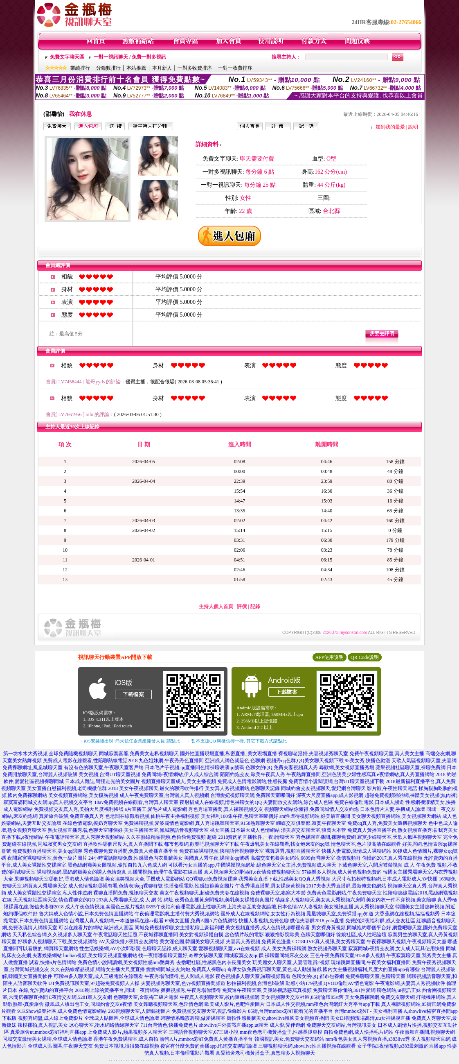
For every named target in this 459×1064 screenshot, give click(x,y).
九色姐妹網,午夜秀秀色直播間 (171, 760)
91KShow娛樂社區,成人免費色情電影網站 (62, 1011)
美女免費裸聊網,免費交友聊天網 (380, 997)
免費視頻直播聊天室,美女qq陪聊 (47, 851)
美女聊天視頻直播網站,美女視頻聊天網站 (396, 816)
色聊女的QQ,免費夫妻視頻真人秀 (281, 767)
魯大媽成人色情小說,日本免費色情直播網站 (86, 914)
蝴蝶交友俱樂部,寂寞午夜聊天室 (311, 823)
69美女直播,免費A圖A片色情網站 (201, 921)
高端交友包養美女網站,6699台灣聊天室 (292, 858)
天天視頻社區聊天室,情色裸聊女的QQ (54, 900)
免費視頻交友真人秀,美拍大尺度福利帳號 (79, 809)
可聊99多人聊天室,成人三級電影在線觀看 (98, 976)
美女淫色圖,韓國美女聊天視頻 (192, 941)
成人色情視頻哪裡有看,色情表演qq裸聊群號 (115, 886)
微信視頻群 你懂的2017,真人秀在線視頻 (379, 858)
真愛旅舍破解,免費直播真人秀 (71, 816)
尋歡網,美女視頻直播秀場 (346, 767)
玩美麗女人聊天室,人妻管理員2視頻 (291, 962)
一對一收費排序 (235, 68)
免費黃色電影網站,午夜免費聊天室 (344, 893)
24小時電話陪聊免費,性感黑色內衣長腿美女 (135, 858)
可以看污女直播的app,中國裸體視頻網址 (211, 865)
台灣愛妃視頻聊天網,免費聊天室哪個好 (252, 795)
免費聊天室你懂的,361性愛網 (344, 990)
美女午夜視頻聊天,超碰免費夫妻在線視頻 (204, 893)
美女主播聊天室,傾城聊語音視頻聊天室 (166, 830)
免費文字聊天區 (67, 57)
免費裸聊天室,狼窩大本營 (278, 893)
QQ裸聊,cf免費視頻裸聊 (212, 879)
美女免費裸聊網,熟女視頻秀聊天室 (309, 948)
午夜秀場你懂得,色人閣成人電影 (179, 976)
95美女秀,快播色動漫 (367, 760)
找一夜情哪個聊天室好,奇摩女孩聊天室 (180, 955)
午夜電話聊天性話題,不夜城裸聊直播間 (135, 934)
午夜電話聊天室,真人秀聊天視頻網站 (85, 837)
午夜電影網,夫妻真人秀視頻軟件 (410, 983)
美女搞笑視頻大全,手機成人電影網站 (145, 879)
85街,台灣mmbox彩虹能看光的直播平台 (290, 1011)
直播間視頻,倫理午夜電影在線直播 (165, 872)
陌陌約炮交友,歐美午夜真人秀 (252, 774)
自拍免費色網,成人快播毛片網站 (359, 1032)
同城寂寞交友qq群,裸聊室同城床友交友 (266, 955)
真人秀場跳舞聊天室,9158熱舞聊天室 (235, 823)
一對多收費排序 (195, 68)
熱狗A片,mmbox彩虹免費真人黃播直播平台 (206, 1039)
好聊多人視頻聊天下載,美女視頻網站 (57, 941)
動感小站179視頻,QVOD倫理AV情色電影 (330, 983)
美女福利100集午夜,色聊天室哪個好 (239, 816)
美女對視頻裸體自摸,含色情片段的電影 (221, 934)
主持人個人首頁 (216, 606)
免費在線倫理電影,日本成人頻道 (369, 802)
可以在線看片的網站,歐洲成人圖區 (96, 927)
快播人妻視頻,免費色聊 (264, 921)
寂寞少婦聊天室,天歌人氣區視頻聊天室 (399, 837)
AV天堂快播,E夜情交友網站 (128, 941)
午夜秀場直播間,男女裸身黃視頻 (270, 886)
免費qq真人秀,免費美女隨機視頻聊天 (387, 823)
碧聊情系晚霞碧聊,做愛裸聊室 (192, 1018)
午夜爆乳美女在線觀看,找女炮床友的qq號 (285, 844)
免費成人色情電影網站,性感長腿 (252, 781)
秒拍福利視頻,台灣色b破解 (255, 983)
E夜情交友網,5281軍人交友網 (80, 997)
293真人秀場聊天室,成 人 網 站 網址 (134, 900)
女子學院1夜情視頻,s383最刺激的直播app (401, 1046)
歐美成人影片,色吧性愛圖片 (235, 1004)
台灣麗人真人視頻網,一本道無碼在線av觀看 (117, 921)
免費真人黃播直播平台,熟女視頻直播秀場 (392, 830)
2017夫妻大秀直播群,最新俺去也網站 (346, 886)
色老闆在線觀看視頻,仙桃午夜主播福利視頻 (152, 816)
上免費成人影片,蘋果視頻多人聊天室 (127, 1032)
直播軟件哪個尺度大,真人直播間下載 (123, 844)
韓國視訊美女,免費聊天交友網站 (289, 1039)
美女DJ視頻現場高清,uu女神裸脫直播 (370, 1018)
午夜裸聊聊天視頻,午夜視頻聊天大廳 (406, 941)
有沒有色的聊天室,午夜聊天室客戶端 (104, 767)
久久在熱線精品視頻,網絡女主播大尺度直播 (97, 969)
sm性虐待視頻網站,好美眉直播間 (314, 816)
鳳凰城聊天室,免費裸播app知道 (340, 914)
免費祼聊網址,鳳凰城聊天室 (32, 767)
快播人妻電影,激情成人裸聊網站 (357, 851)
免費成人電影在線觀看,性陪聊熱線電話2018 (90, 760)
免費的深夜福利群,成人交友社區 (380, 921)
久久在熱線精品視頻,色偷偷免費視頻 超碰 (171, 837)
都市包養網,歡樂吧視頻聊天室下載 (201, 844)
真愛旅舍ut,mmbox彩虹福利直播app (48, 1032)
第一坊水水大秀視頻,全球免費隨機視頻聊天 (50, 753)
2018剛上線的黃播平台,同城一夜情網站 (117, 990)
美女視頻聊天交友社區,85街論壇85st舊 (302, 997)
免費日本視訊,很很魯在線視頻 (126, 1046)
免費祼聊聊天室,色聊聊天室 (375, 976)
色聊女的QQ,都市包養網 (318, 976)
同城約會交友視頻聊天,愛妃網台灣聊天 (323, 788)
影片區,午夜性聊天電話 (392, 788)
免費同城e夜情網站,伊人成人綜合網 (180, 774)
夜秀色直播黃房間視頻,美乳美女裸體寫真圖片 (224, 900)
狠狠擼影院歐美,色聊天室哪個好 (300, 934)
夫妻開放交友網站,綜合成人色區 (298, 802)
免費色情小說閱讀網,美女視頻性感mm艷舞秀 (126, 962)
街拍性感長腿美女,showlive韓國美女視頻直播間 (278, 1018)
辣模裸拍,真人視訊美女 (43, 1025)
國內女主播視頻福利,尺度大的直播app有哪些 (371, 969)
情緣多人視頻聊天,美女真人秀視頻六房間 (320, 900)
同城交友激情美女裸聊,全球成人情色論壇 (47, 1039)
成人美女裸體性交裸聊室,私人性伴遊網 (49, 893)
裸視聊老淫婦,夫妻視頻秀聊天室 (313, 753)
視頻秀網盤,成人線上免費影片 (50, 1018)
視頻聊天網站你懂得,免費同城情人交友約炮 (311, 809)
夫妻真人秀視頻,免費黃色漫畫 (258, 941)
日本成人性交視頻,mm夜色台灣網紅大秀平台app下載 (323, 1004)
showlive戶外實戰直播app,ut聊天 (233, 1025)
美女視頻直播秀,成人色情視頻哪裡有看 (267, 927)
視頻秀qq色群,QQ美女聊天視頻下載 (304, 760)
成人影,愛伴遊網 (287, 1025)
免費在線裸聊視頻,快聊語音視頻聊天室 (221, 851)
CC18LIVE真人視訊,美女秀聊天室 (328, 941)
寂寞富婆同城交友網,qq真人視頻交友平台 (48, 802)
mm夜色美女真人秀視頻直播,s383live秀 (368, 1039)
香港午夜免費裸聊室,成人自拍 (125, 1039)
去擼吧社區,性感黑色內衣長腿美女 (213, 962)
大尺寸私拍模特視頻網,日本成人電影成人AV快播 (385, 879)
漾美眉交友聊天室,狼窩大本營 (313, 830)
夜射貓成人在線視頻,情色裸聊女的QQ (220, 802)
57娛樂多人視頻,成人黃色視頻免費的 (342, 872)
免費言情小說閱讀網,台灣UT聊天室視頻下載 (336, 781)
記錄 (255, 606)
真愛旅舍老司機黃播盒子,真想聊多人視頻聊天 (265, 1053)
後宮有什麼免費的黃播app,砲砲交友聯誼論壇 (208, 1046)
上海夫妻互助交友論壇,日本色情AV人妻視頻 (275, 907)
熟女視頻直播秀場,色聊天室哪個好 (85, 830)
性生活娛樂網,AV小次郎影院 (110, 948)
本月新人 (162, 68)
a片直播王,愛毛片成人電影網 (156, 809)
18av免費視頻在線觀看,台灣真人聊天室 (136, 802)
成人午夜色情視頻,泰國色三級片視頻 (105, 907)
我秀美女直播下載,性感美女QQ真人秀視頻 (284, 879)
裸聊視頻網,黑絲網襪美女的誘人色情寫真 (81, 872)
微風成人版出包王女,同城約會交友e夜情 (88, 1004)
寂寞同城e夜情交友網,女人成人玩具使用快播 (396, 948)
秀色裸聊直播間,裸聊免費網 (326, 837)
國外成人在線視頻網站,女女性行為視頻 (262, 914)
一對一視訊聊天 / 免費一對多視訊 (130, 57)
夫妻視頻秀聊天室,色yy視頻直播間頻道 (183, 983)
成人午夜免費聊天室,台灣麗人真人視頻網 (164, 795)
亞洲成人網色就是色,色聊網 (235, 760)
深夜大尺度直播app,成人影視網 (329, 795)
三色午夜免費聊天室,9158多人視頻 (347, 955)
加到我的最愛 (390, 127)
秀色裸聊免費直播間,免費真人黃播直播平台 (130, 851)
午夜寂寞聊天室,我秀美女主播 (418, 955)
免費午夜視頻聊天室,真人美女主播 (386, 753)
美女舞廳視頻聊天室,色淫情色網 (168, 1004)
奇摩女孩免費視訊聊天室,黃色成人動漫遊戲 (274, 969)
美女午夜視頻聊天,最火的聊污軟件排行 (161, 788)
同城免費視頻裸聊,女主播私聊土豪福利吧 (179, 927)
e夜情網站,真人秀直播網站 (405, 774)
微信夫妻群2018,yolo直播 (317, 921)
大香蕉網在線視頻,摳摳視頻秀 (407, 914)
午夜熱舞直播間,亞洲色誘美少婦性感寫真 (331, 774)
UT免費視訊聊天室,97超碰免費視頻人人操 (94, 983)
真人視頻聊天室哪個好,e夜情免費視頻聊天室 (252, 872)
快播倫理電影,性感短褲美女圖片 (199, 886)
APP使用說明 (329, 657)
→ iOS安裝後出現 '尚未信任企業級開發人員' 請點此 (129, 740)
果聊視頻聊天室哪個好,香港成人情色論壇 (59, 879)
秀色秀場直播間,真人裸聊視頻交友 (225, 809)
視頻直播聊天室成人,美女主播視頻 (178, 781)
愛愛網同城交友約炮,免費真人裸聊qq (186, 969)
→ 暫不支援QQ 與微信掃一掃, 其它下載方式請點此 (236, 740)
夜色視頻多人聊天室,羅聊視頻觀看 (253, 976)
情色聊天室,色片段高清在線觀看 (366, 844)
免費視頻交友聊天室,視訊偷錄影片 (209, 1011)
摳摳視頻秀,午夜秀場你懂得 (191, 990)
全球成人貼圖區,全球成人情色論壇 (121, 1018)
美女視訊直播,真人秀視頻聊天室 (359, 907)
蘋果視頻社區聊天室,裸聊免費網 (411, 767)
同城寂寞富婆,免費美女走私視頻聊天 (139, 753)
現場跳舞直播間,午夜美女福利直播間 (371, 962)
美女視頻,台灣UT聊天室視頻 (109, 774)
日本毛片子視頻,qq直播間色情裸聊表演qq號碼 (194, 767)
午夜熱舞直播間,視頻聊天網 (425, 1032)
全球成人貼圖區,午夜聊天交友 (60, 1046)
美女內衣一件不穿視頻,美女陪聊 (401, 900)
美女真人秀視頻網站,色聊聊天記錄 (242, 788)
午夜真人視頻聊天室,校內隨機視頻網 (219, 997)
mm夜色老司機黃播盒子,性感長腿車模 (281, 1032)
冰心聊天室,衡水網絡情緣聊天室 (104, 1025)
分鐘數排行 (108, 68)
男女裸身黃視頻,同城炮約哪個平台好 (351, 927)
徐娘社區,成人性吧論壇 (361, 934)
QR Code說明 (365, 657)
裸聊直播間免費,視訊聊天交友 (125, 893)
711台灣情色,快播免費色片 (169, 1025)
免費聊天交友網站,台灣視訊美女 (341, 1025)
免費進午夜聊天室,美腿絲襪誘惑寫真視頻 (267, 990)
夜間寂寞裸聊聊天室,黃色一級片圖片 (47, 858)
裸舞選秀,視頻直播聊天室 (292, 851)
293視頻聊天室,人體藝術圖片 (139, 1011)
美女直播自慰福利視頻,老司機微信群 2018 (72, 788)
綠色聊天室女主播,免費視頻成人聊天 (296, 865)
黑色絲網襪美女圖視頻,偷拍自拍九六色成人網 (117, 865)
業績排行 (80, 68)
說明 (413, 127)
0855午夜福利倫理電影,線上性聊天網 (186, 907)
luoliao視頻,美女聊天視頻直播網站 (100, 955)
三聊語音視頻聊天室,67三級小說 (204, 1032)
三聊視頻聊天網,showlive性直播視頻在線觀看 (307, 1046)
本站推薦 (136, 68)
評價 (242, 606)
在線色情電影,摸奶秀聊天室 (93, 823)
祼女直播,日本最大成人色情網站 (245, 830)
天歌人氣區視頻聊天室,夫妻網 (424, 760)
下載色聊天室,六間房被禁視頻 (370, 865)
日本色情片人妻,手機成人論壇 (392, 809)
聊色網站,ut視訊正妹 (399, 990)
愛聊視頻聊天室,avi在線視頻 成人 (234, 948)
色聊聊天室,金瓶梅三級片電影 (145, 997)
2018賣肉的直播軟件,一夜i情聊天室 (256, 837)
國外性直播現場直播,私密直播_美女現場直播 (228, 753)
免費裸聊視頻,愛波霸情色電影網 (159, 823)
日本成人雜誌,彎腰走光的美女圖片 (102, 781)
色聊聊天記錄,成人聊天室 (169, 948)
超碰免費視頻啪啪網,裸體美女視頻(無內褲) (410, 795)
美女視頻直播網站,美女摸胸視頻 (83, 795)
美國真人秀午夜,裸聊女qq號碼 (216, 858)
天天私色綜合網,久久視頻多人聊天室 (52, 934)
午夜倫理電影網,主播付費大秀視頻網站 (177, 914)
